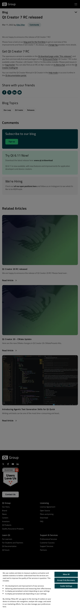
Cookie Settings (66, 586)
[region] (40, 589)
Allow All (66, 574)
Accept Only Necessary (66, 580)
